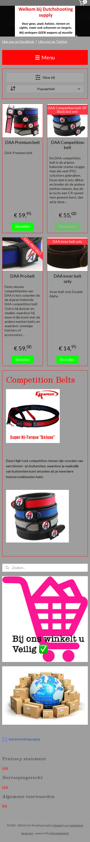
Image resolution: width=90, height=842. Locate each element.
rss (66, 825)
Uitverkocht (68, 226)
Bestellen (22, 226)
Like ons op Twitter (52, 41)
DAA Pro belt (22, 276)
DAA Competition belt (67, 145)
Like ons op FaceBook (18, 41)
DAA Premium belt (22, 142)
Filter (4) (45, 77)
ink (6, 787)
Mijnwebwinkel (59, 833)
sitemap (58, 825)
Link (5, 768)
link (4, 806)
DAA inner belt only (67, 279)
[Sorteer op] (45, 89)
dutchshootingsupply (21, 739)
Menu (45, 57)
